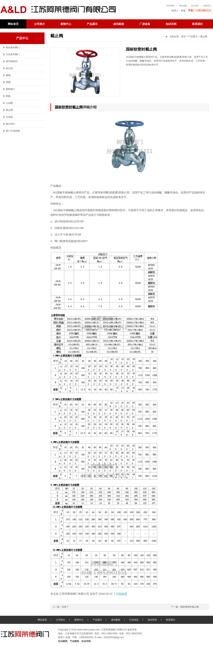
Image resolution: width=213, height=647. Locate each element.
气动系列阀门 (13, 54)
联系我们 (197, 23)
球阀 (8, 82)
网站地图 (183, 6)
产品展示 (92, 23)
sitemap (170, 6)
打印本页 (121, 593)
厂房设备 (144, 23)
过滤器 (9, 117)
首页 (183, 36)
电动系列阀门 (13, 47)
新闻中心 (65, 23)
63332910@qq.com (114, 637)
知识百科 (171, 23)
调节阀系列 (11, 61)
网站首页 (13, 23)
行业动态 (134, 619)
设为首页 (195, 6)
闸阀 (8, 96)
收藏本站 (207, 6)
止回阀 (9, 103)
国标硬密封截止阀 (189, 607)
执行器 (9, 68)
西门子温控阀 (13, 131)
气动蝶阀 (74, 641)
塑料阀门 (10, 89)
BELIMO (10, 124)
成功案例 (118, 23)
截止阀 (9, 110)
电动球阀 (86, 641)
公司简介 (39, 23)
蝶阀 (8, 75)
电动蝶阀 (62, 9)
